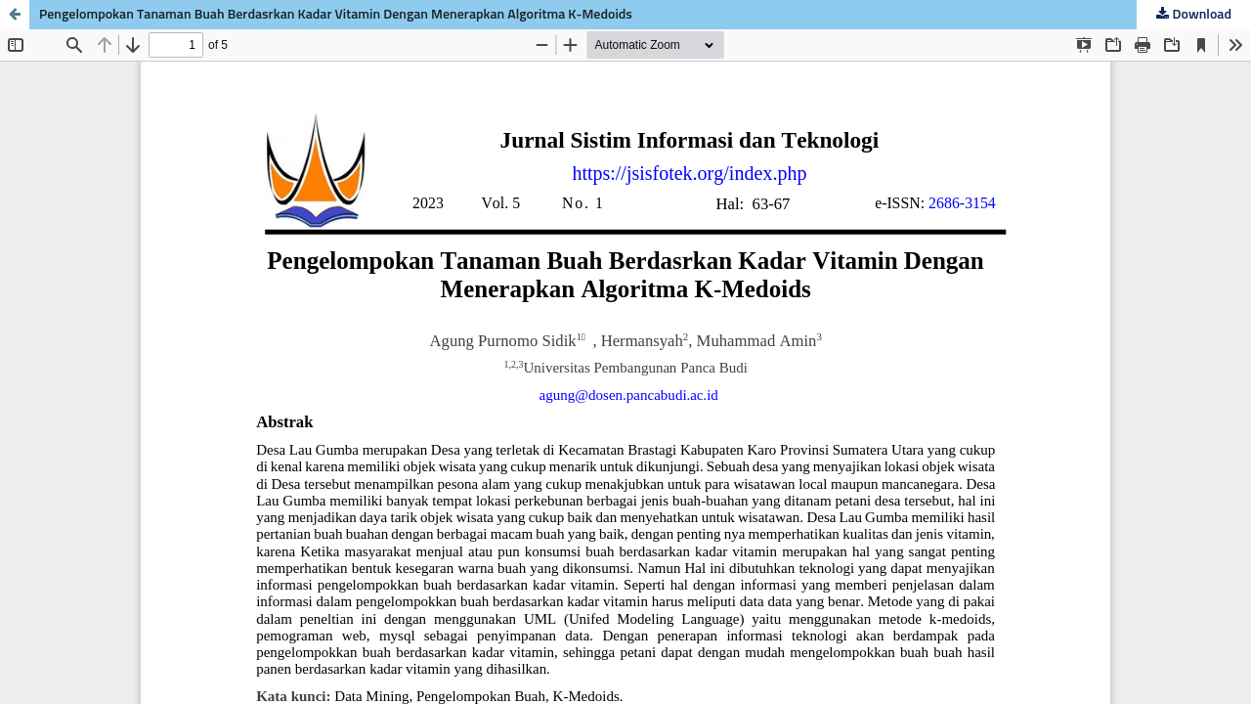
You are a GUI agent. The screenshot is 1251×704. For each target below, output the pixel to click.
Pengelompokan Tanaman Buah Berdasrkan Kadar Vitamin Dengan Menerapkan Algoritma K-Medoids (335, 15)
